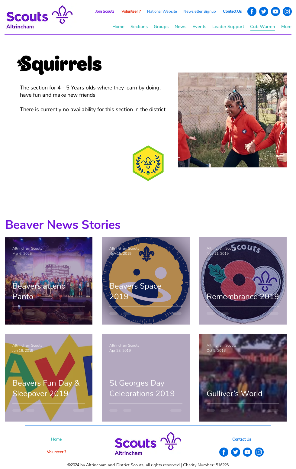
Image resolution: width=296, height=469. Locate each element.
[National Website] (162, 11)
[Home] (56, 439)
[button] (200, 11)
